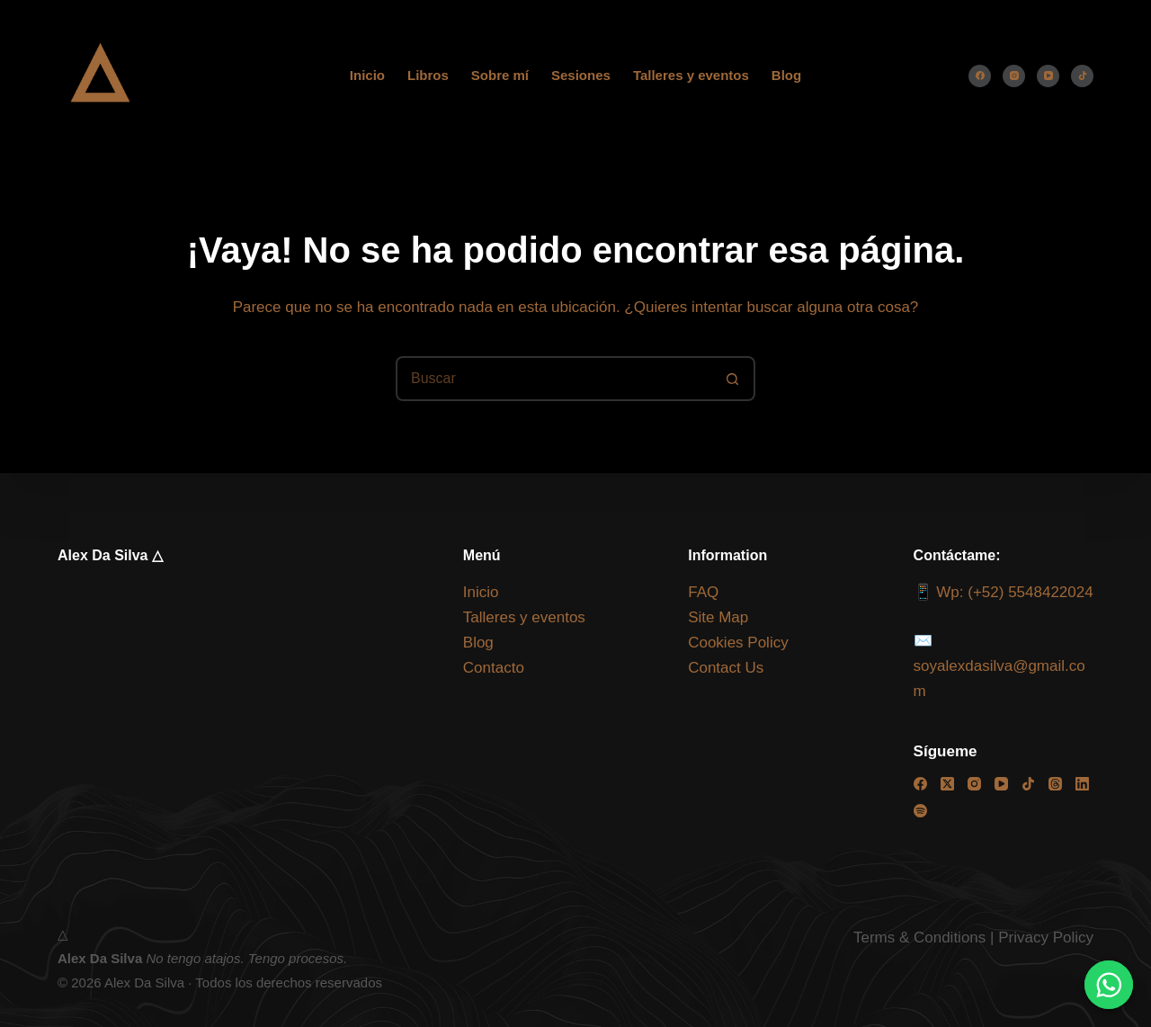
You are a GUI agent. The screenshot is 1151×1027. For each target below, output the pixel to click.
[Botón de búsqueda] (732, 378)
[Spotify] (920, 810)
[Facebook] (979, 76)
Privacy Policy (1045, 937)
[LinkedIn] (1082, 783)
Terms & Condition (915, 937)
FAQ (703, 592)
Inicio (367, 75)
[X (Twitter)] (947, 783)
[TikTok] (1082, 76)
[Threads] (1055, 783)
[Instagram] (1014, 76)
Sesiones (581, 75)
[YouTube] (1048, 76)
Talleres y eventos (691, 75)
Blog (786, 75)
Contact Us (725, 667)
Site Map (718, 617)
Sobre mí (500, 75)
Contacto (493, 667)
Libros (428, 75)
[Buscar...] (553, 378)
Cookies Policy (738, 642)
